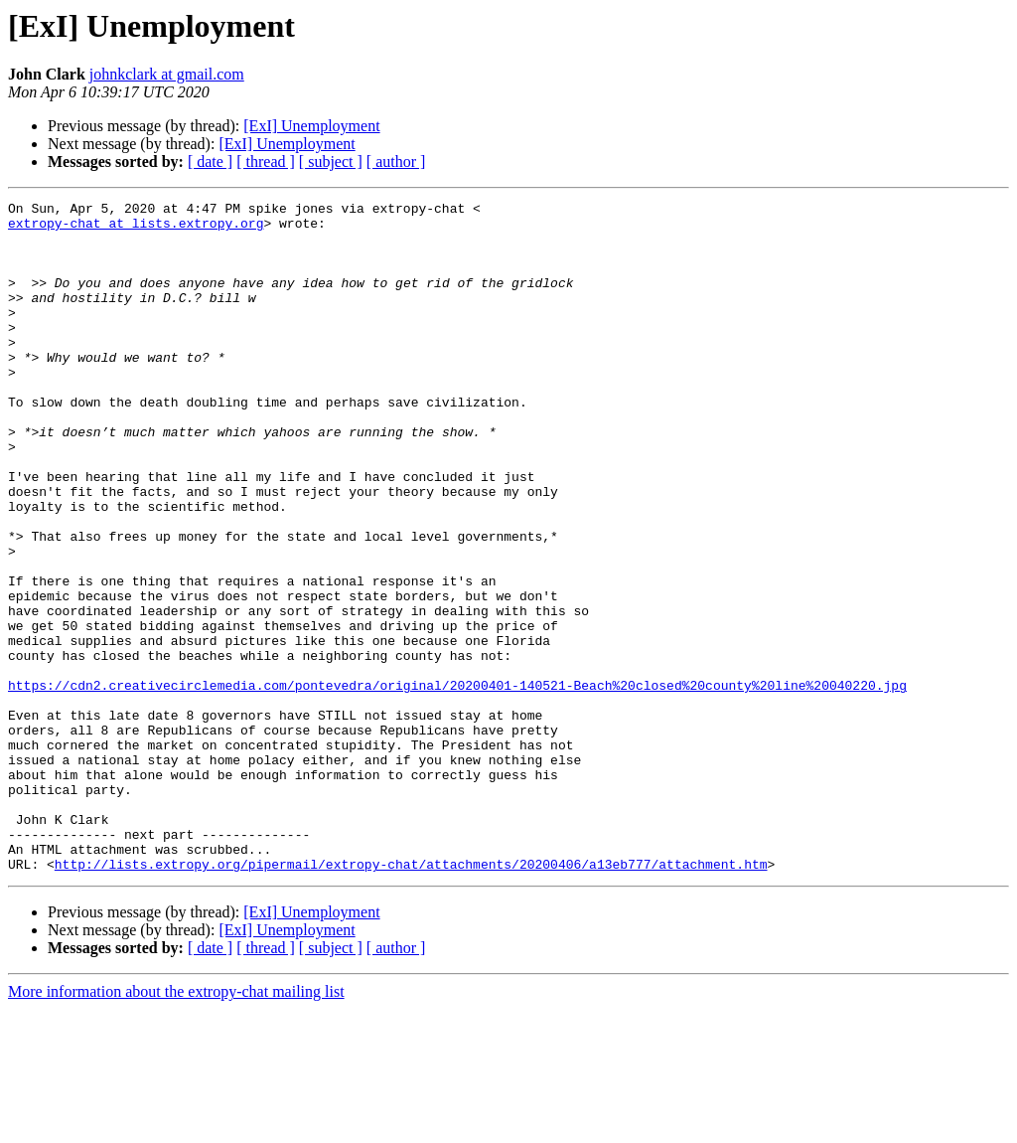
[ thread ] (265, 161)
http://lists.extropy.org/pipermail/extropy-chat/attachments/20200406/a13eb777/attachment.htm (411, 998)
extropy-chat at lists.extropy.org (135, 229)
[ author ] (396, 161)
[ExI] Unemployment (311, 125)
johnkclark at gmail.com (166, 74)
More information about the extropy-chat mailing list (176, 1125)
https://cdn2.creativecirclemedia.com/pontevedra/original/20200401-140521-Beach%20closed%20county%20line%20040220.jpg (457, 783)
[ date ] (210, 161)
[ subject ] (331, 161)
